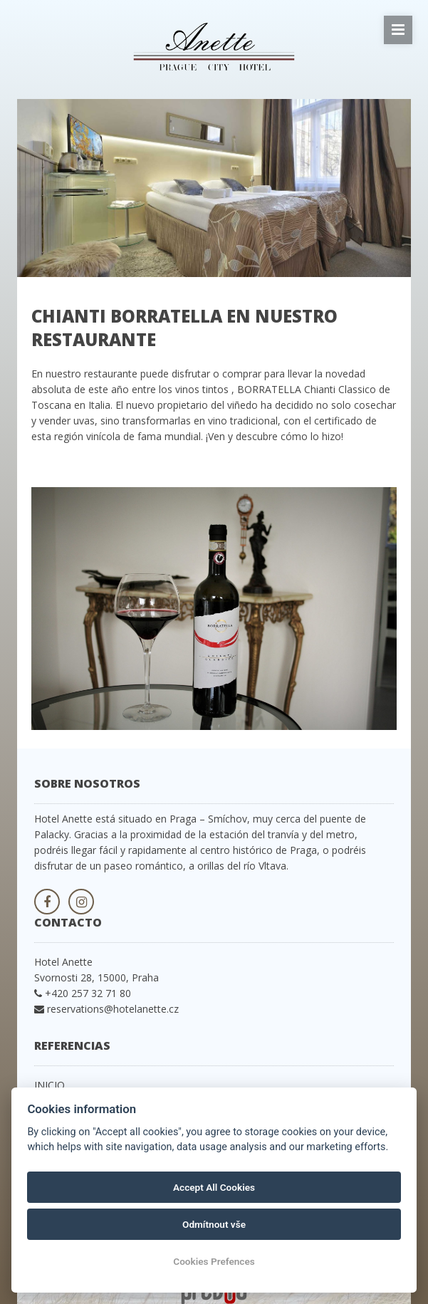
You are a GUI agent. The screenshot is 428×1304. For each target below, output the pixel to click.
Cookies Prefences (213, 1261)
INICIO (49, 1085)
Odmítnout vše (214, 1224)
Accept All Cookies (214, 1187)
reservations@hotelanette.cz (113, 1009)
